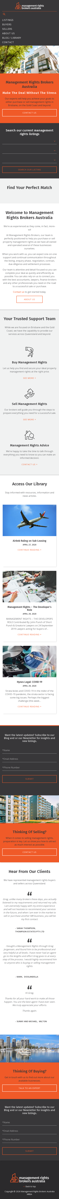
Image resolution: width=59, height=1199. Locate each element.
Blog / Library (11, 37)
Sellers (7, 28)
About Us (8, 33)
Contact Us (29, 112)
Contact (8, 42)
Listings (7, 20)
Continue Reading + (29, 549)
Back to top (31, 1186)
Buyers (6, 24)
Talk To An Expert (29, 1088)
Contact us (18, 291)
